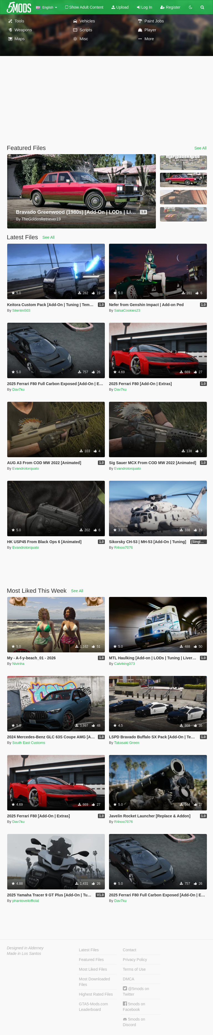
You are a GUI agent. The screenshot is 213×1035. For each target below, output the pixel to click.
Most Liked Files (93, 969)
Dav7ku (18, 389)
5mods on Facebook (134, 1006)
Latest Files (89, 950)
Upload (119, 7)
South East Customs (28, 743)
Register (170, 7)
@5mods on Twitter (136, 991)
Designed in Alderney (25, 948)
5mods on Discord (134, 1022)
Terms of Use (134, 969)
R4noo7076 (123, 547)
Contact (129, 950)
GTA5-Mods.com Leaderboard (93, 1007)
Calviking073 (124, 664)
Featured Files (91, 959)
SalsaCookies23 (127, 310)
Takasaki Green (126, 743)
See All (200, 148)
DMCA (128, 979)
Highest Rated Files (96, 994)
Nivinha (18, 664)
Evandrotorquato (25, 468)
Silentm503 (21, 310)
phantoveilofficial (25, 901)
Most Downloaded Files (94, 982)
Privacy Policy (135, 959)
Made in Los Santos (24, 953)
